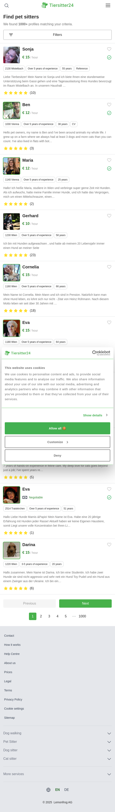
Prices (8, 672)
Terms (8, 690)
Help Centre (12, 654)
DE (66, 789)
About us (10, 663)
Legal (7, 681)
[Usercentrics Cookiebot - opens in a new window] (92, 353)
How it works (12, 644)
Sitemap (9, 717)
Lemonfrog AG (63, 802)
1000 (82, 616)
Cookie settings (14, 708)
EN (57, 789)
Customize (57, 442)
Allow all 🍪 (57, 428)
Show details (92, 415)
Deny (57, 455)
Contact (9, 635)
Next (85, 603)
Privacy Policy (13, 699)
